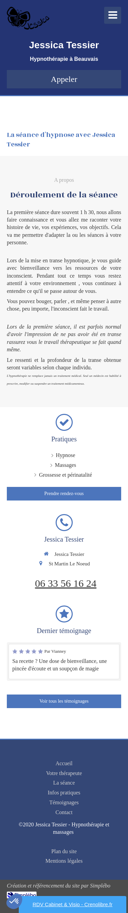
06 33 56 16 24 (66, 583)
